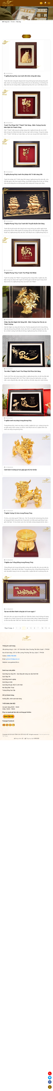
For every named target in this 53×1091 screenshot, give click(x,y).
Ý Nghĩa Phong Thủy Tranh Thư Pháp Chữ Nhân (20, 375)
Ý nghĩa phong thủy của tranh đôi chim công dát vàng (22, 179)
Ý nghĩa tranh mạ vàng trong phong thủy (18, 523)
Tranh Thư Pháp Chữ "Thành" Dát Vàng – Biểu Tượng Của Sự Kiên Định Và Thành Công (25, 229)
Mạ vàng (18, 21)
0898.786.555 (11, 656)
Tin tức (13, 21)
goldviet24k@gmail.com (13, 659)
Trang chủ (6, 21)
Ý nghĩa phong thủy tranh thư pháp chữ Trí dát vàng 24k (23, 277)
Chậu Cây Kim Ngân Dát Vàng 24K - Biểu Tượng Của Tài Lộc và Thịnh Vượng (25, 426)
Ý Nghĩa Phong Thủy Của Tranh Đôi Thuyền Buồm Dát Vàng (24, 326)
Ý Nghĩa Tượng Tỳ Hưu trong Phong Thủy (18, 616)
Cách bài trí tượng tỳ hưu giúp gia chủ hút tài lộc (20, 572)
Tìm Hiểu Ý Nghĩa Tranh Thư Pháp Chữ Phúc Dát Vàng (22, 474)
